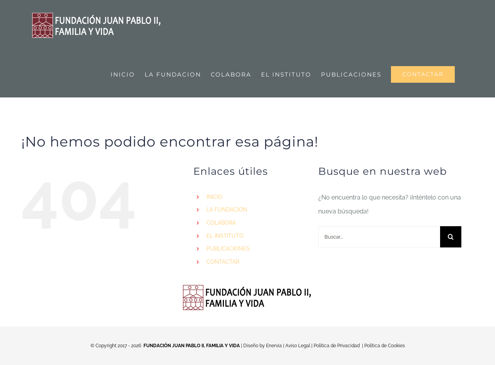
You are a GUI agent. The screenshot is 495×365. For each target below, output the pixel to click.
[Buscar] (450, 236)
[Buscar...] (379, 236)
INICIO (214, 197)
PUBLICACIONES (228, 249)
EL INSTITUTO (225, 236)
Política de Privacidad (337, 345)
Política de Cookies (384, 345)
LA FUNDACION (227, 209)
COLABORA (221, 223)
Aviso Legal (297, 345)
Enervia (274, 345)
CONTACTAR (223, 262)
